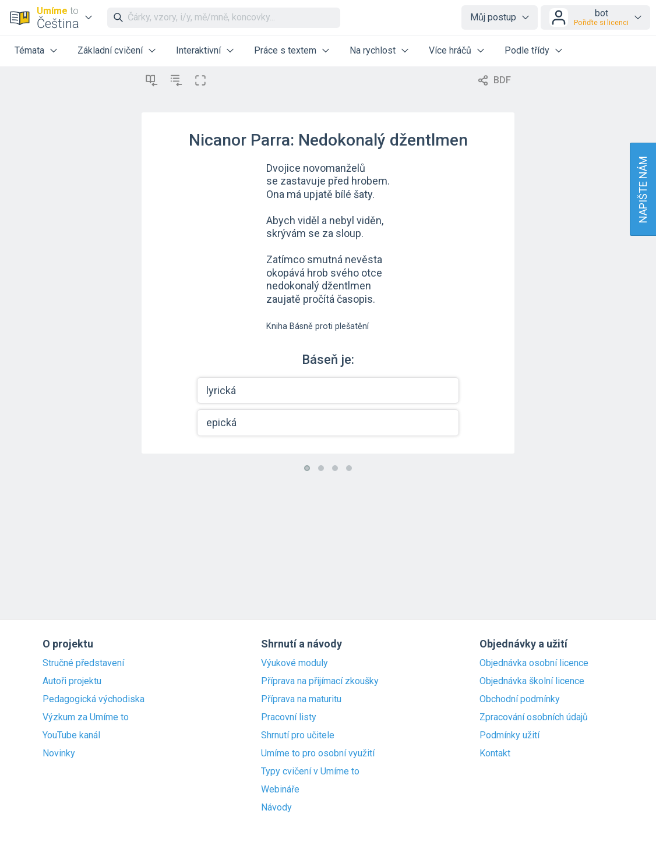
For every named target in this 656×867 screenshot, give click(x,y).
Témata (29, 50)
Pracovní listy (288, 717)
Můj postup (493, 17)
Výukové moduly (294, 663)
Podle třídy (527, 50)
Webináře (280, 789)
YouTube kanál (71, 735)
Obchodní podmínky (519, 699)
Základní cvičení (110, 50)
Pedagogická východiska (93, 699)
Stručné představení (83, 663)
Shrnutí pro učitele (297, 735)
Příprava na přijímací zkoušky (320, 681)
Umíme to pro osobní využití (318, 753)
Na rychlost (373, 50)
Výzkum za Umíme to (86, 717)
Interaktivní (198, 50)
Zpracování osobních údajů (533, 717)
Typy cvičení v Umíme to (310, 771)
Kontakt (494, 753)
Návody (276, 807)
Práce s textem (285, 50)
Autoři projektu (72, 681)
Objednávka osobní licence (533, 663)
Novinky (59, 753)
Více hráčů (450, 50)
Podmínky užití (509, 735)
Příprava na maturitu (301, 699)
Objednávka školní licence (531, 681)
